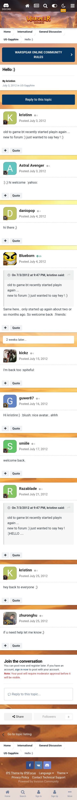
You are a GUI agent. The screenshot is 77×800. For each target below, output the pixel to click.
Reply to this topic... (24, 694)
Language (46, 773)
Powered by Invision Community (38, 781)
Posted (32, 121)
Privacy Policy (20, 777)
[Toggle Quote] (9, 275)
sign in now (21, 669)
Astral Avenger (31, 165)
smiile (24, 443)
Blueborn (26, 255)
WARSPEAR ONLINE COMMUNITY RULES (38, 55)
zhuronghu (28, 615)
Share (18, 716)
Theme (62, 773)
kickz (23, 353)
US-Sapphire (27, 85)
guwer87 (26, 398)
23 (39, 256)
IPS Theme (13, 773)
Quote (16, 150)
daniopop (27, 210)
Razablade (28, 488)
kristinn (10, 81)
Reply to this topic (38, 99)
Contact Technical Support (48, 777)
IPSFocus (30, 773)
